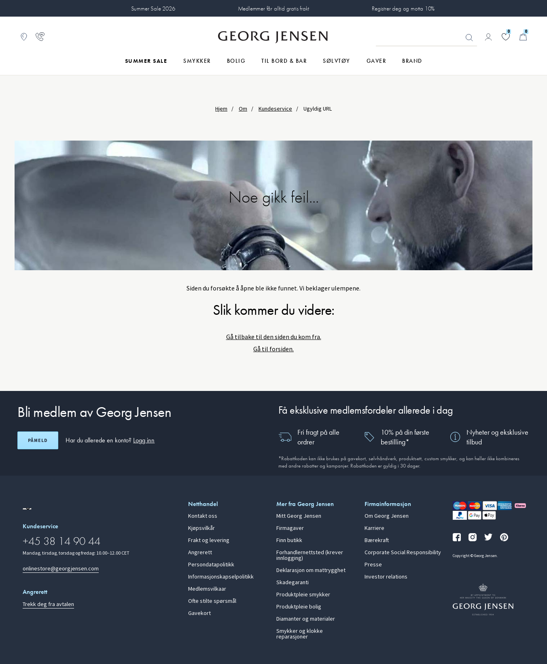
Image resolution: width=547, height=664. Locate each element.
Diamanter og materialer (305, 619)
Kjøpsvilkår (201, 528)
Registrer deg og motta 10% (403, 8)
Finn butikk (289, 540)
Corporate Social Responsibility (403, 552)
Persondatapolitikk (211, 565)
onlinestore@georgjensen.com (61, 568)
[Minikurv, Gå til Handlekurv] (523, 37)
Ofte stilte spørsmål (212, 601)
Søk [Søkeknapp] (469, 37)
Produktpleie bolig (298, 607)
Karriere (374, 528)
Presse (373, 565)
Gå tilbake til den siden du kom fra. (273, 337)
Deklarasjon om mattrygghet (311, 570)
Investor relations (386, 577)
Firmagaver (290, 528)
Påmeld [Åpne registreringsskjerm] (38, 440)
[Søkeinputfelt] (426, 37)
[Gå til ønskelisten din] (506, 37)
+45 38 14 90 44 (61, 541)
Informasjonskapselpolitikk (221, 577)
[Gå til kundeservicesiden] (40, 36)
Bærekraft (377, 540)
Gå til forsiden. (273, 349)
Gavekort (199, 613)
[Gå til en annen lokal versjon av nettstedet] (27, 509)
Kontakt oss (202, 516)
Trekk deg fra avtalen (48, 604)
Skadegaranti (292, 582)
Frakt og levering (208, 540)
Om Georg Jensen (387, 516)
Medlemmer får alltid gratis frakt (274, 8)
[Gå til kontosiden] (488, 37)
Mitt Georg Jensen (298, 516)
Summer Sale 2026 (153, 8)
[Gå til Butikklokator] (23, 36)
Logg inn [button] (144, 440)
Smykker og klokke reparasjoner (299, 634)
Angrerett (200, 552)
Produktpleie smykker (303, 595)
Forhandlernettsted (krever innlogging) (309, 555)
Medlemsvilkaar (207, 589)
